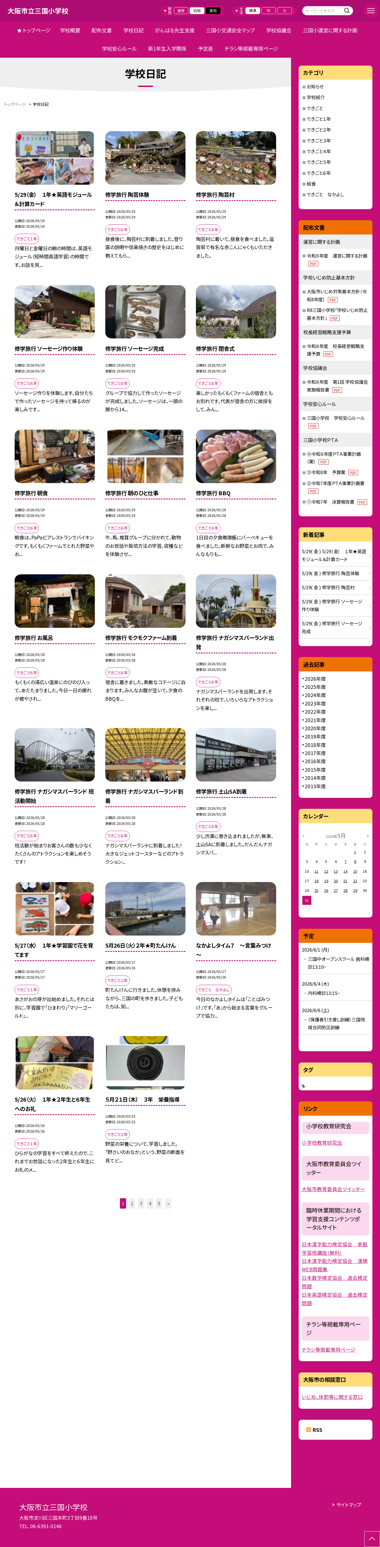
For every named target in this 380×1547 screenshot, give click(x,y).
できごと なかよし (325, 194)
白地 (197, 10)
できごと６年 (319, 172)
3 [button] (141, 1203)
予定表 (205, 48)
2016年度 (315, 761)
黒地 (213, 10)
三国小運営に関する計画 (330, 30)
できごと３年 (319, 140)
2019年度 (315, 736)
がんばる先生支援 (175, 30)
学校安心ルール (119, 48)
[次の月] (367, 835)
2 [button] (132, 1203)
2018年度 (315, 744)
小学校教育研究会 (322, 1142)
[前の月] (303, 835)
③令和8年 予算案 (332, 472)
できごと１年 (319, 118)
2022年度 (315, 711)
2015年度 (315, 769)
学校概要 (70, 30)
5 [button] (159, 1203)
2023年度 (315, 703)
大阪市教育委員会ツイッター (333, 1189)
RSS (317, 1429)
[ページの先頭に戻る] (372, 1539)
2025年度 (315, 686)
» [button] (168, 1203)
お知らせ (315, 86)
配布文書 (101, 30)
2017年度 (315, 752)
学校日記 (133, 30)
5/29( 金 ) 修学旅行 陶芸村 (328, 587)
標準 (252, 10)
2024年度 (315, 694)
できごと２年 (319, 129)
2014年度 (315, 777)
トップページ (36, 30)
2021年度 (315, 720)
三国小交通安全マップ (230, 30)
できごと (315, 108)
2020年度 (315, 728)
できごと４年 (319, 151)
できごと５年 (319, 162)
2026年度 (315, 678)
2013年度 (315, 786)
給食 (311, 183)
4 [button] (150, 1203)
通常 (181, 10)
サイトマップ (348, 1504)
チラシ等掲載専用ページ (251, 48)
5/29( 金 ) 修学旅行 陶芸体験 (330, 573)
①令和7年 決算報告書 (337, 501)
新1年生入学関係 (167, 48)
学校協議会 (278, 30)
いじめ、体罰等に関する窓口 (332, 1396)
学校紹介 (316, 97)
